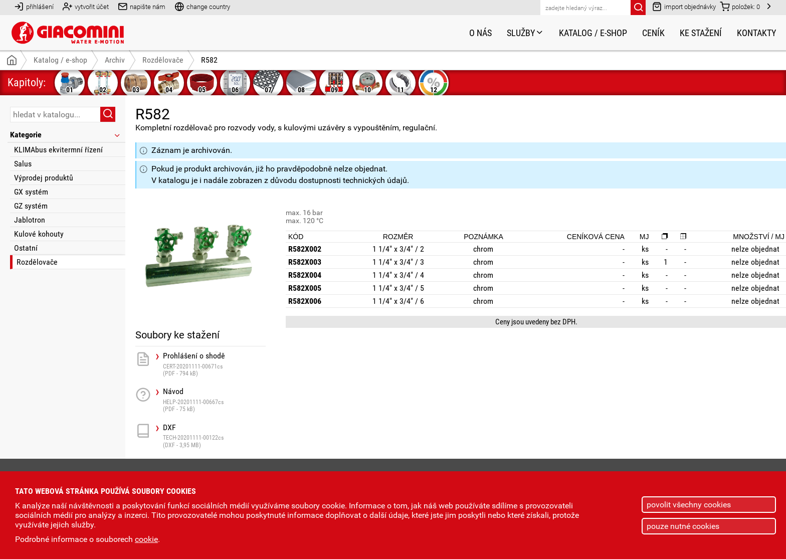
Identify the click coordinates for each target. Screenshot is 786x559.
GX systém (31, 192)
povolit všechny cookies (689, 504)
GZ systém (31, 206)
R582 (209, 60)
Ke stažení (701, 33)
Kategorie (65, 134)
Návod (214, 400)
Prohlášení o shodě (214, 364)
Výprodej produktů (43, 177)
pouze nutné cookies (683, 526)
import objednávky (684, 6)
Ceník (653, 33)
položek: (740, 6)
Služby (525, 33)
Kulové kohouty (39, 234)
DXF (214, 436)
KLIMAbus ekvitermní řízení (58, 149)
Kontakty (756, 33)
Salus (23, 163)
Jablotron (29, 220)
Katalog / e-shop (593, 33)
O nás (480, 33)
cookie (146, 539)
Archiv (115, 60)
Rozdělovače (37, 262)
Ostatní (26, 248)
